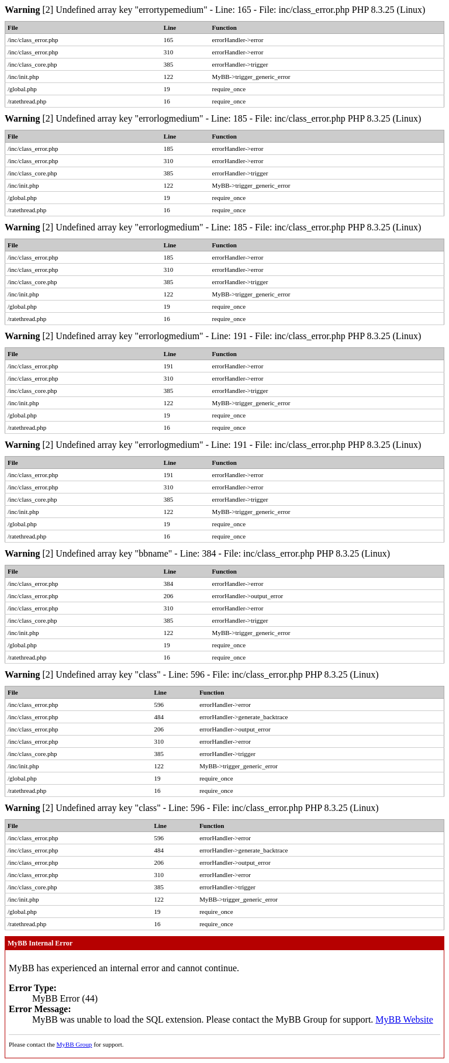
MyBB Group (74, 1044)
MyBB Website (404, 1019)
